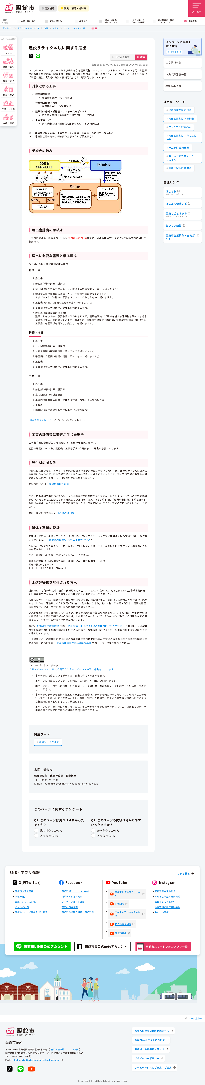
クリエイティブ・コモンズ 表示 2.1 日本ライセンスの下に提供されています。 (73, 669)
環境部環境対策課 (59, 484)
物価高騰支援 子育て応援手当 (181, 137)
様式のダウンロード (41, 419)
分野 (46, 28)
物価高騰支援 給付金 (180, 110)
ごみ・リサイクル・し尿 (74, 28)
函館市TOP (8, 28)
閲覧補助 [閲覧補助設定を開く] (48, 8)
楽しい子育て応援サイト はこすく (181, 157)
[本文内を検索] (129, 57)
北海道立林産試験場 (48, 625)
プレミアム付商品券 (180, 127)
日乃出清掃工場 (65, 513)
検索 (142, 57)
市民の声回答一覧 (175, 74)
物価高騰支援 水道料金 (181, 118)
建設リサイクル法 (49, 742)
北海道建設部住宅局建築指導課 (74, 643)
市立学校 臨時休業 (179, 147)
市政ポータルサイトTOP (28, 28)
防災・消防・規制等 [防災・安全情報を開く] (73, 8)
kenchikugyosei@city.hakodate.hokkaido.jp (71, 783)
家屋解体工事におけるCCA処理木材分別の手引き (95, 625)
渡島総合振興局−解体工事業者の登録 (69, 539)
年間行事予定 (173, 86)
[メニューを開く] (196, 8)
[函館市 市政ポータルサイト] (20, 8)
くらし (56, 28)
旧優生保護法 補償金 (180, 168)
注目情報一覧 (173, 62)
